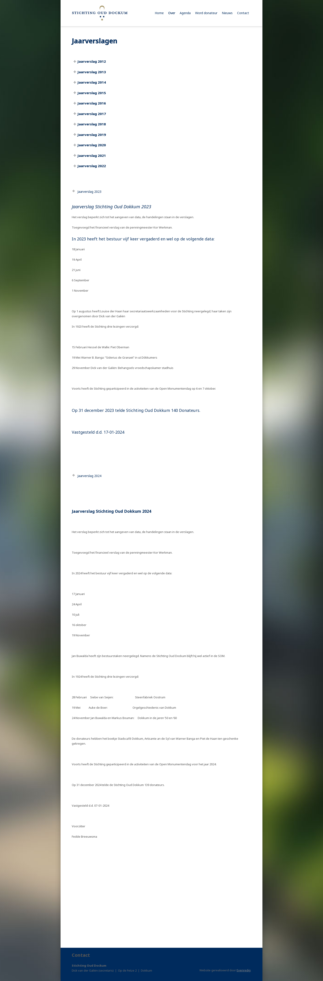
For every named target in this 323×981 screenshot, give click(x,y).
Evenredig (244, 970)
